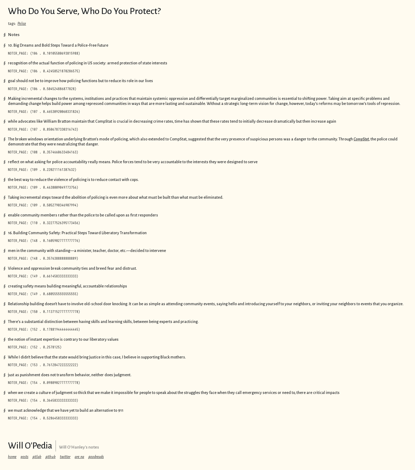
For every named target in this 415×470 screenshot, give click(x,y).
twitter (65, 457)
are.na (79, 457)
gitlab (37, 457)
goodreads (96, 457)
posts (24, 457)
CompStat (361, 139)
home (12, 457)
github (51, 457)
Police (21, 23)
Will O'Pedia (30, 445)
